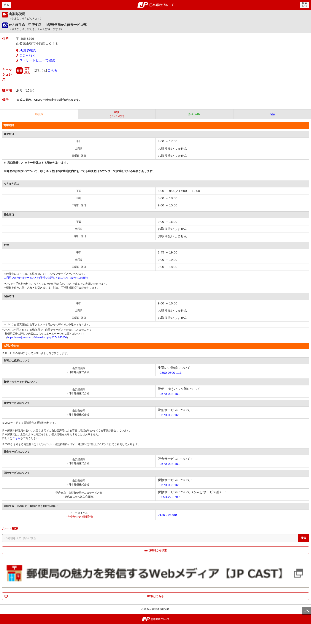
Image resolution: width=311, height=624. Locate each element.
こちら (52, 70)
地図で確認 (27, 50)
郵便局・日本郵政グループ (156, 5)
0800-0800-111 (171, 372)
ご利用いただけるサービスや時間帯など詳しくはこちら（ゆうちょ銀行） (46, 277)
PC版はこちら (155, 596)
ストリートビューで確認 (37, 60)
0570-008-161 (170, 394)
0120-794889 (167, 514)
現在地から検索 (158, 550)
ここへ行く (27, 55)
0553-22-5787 (170, 497)
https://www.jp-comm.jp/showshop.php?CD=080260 (37, 337)
